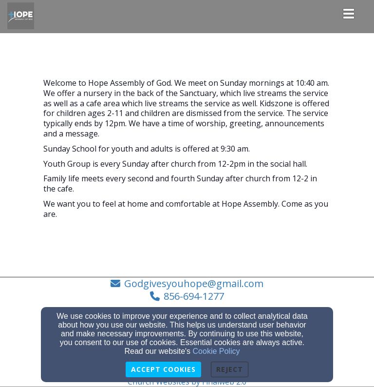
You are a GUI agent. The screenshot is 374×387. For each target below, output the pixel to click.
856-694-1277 (194, 296)
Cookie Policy (216, 351)
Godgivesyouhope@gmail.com (193, 283)
